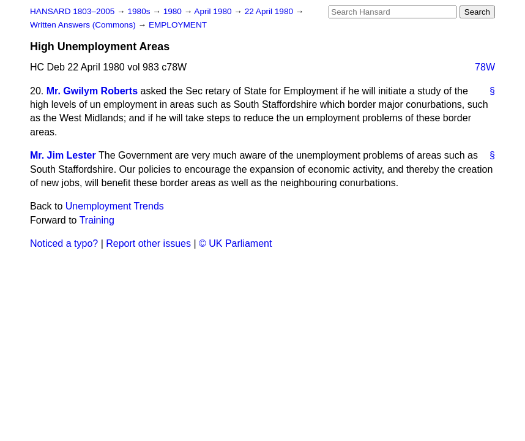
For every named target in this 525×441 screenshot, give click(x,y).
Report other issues (148, 243)
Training (97, 220)
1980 (173, 11)
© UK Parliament (235, 243)
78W (485, 67)
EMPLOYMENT (178, 24)
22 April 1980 (270, 11)
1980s (139, 11)
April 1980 (214, 11)
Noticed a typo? (64, 243)
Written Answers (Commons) (84, 24)
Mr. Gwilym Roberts (92, 91)
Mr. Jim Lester (63, 155)
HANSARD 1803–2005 (72, 11)
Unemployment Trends (114, 206)
